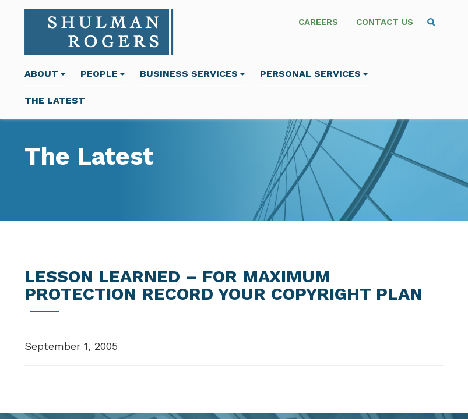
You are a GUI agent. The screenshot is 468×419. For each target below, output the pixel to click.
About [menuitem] (44, 73)
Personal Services (314, 73)
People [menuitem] (102, 73)
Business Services (192, 73)
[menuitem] (431, 22)
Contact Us (384, 22)
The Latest (54, 100)
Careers (318, 22)
